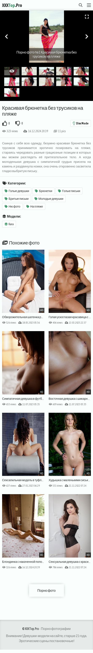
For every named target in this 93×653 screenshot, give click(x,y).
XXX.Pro (12, 5)
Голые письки (69, 191)
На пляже (34, 206)
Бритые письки (17, 199)
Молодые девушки (49, 199)
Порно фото (46, 590)
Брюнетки (43, 191)
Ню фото (12, 206)
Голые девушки (17, 191)
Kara (9, 224)
